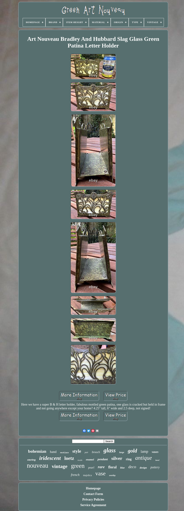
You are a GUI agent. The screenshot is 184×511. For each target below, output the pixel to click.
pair (86, 452)
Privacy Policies (93, 499)
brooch (96, 452)
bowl (157, 460)
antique (143, 458)
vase (100, 473)
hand (53, 452)
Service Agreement (93, 505)
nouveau (37, 465)
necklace (64, 453)
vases (155, 452)
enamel (90, 459)
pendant (103, 459)
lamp (144, 451)
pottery (155, 467)
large (121, 452)
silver (116, 458)
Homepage (93, 488)
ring (129, 459)
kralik (80, 460)
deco (132, 467)
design (143, 467)
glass (110, 450)
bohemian (37, 451)
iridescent (50, 458)
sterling (31, 459)
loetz (69, 458)
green (78, 465)
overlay (112, 475)
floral (112, 467)
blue (122, 467)
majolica (87, 475)
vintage (59, 466)
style (76, 451)
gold (132, 451)
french (75, 475)
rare (101, 467)
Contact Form (93, 494)
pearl (91, 467)
